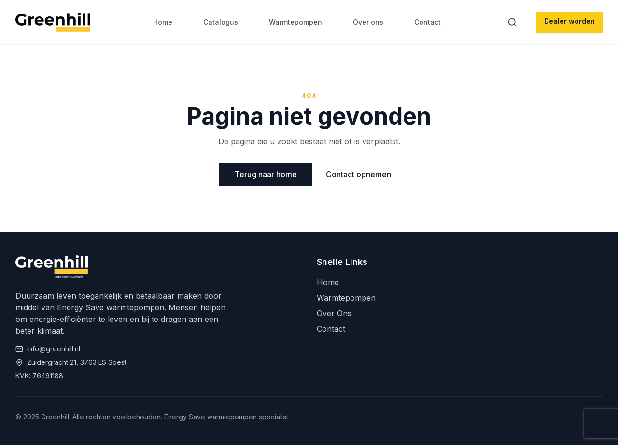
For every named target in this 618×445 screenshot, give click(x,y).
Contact (427, 22)
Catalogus (220, 22)
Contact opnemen (358, 174)
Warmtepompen (295, 22)
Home (162, 22)
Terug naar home (266, 174)
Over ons (368, 22)
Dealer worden (569, 21)
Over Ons (334, 313)
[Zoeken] (514, 22)
